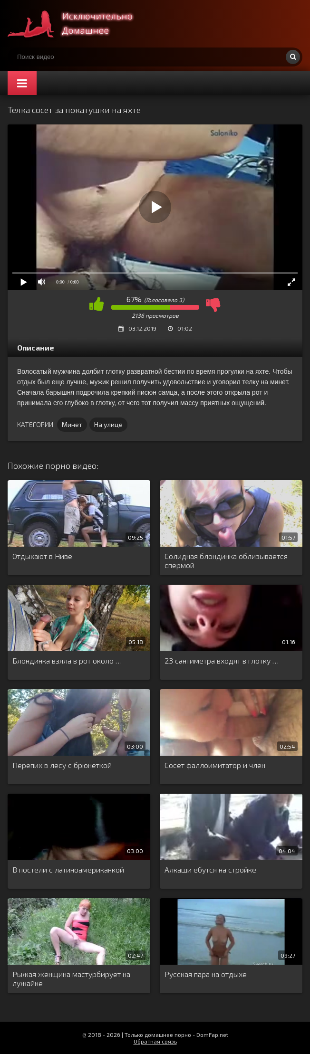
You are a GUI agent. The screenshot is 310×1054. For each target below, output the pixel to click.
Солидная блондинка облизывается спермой (226, 560)
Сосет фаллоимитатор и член (215, 764)
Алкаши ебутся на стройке (210, 869)
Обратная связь (155, 1041)
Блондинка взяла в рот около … (67, 660)
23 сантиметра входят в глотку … (222, 660)
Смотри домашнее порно (79, 23)
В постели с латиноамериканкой (68, 869)
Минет (72, 424)
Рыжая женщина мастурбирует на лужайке (71, 978)
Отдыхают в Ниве (42, 555)
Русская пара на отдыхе (206, 973)
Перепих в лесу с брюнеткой (62, 764)
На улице (108, 424)
